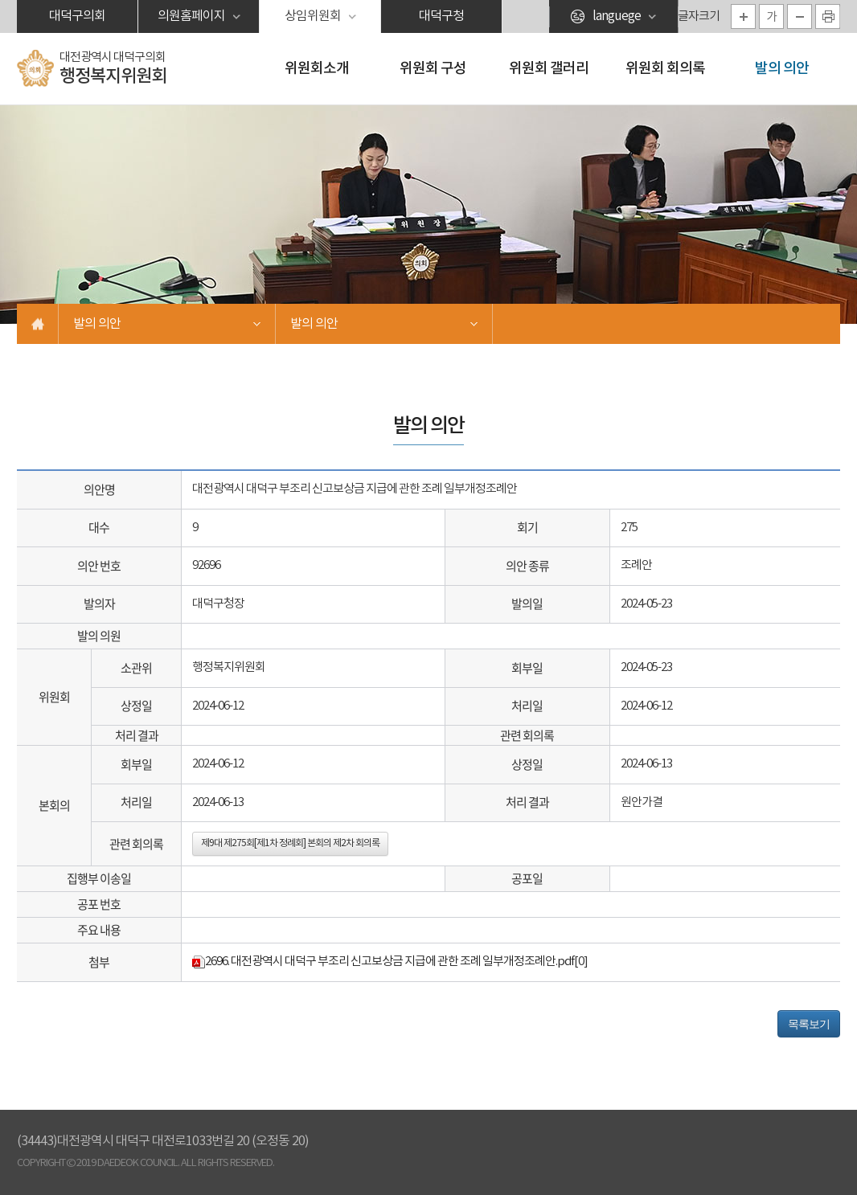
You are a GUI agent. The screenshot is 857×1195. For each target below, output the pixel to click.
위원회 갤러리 (548, 68)
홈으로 (38, 324)
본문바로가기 (0, 0)
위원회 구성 (433, 68)
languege (617, 16)
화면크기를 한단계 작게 (799, 16)
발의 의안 (782, 68)
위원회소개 (317, 68)
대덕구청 (441, 16)
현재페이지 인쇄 (827, 16)
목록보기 (809, 1023)
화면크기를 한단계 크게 (743, 16)
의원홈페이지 (191, 16)
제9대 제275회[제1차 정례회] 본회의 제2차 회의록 (290, 843)
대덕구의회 (77, 16)
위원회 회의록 (665, 68)
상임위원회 (313, 16)
